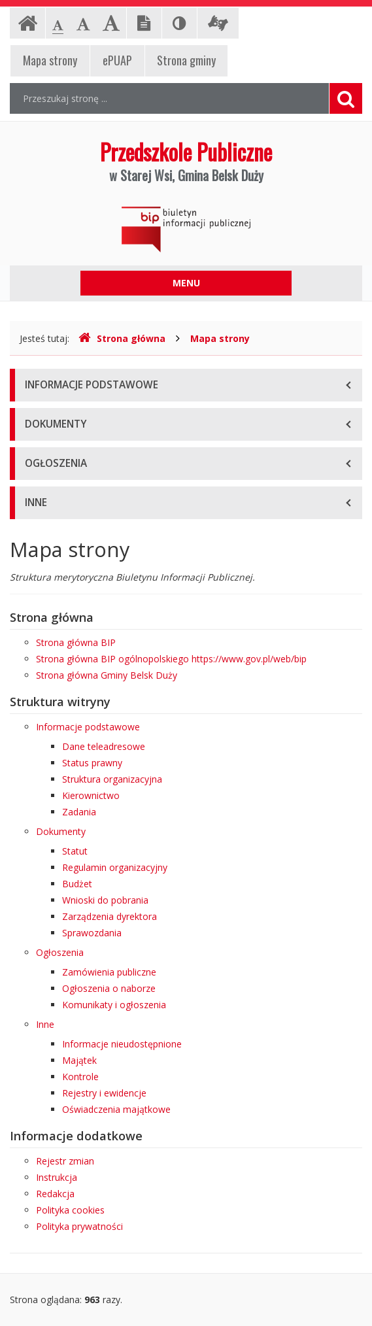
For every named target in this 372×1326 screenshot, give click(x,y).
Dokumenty (61, 831)
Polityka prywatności (79, 1226)
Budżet (77, 883)
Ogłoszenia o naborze (109, 988)
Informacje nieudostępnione (122, 1044)
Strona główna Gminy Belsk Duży (106, 675)
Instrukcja (56, 1177)
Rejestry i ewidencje (104, 1093)
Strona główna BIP (76, 642)
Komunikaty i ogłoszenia (114, 1004)
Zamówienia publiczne (109, 972)
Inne (45, 1024)
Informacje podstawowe (88, 727)
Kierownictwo (91, 795)
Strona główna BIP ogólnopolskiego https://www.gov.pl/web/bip (171, 659)
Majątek (79, 1060)
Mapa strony (220, 338)
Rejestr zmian (65, 1161)
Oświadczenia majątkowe (116, 1109)
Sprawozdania (92, 932)
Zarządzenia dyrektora (109, 916)
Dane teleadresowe (103, 746)
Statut (75, 851)
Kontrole (80, 1076)
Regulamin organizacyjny (114, 867)
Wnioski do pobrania (105, 900)
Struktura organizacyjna (112, 779)
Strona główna (121, 338)
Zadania (79, 812)
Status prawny (92, 762)
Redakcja (55, 1193)
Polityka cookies (70, 1210)
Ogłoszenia (60, 952)
